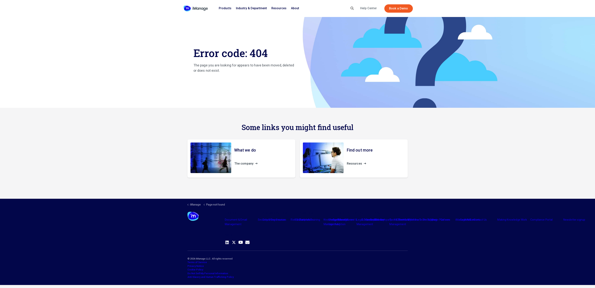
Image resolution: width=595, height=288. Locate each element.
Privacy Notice (195, 266)
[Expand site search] (352, 8)
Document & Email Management (236, 222)
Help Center (368, 8)
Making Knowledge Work (512, 219)
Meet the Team (417, 219)
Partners (305, 219)
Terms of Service (197, 262)
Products (225, 8)
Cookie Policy (195, 269)
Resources (278, 8)
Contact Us (480, 219)
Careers (445, 219)
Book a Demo (399, 8)
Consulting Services (274, 219)
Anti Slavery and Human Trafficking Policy (210, 277)
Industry (342, 219)
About (295, 8)
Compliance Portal (541, 219)
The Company (383, 219)
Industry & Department (251, 8)
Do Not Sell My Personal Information (207, 273)
